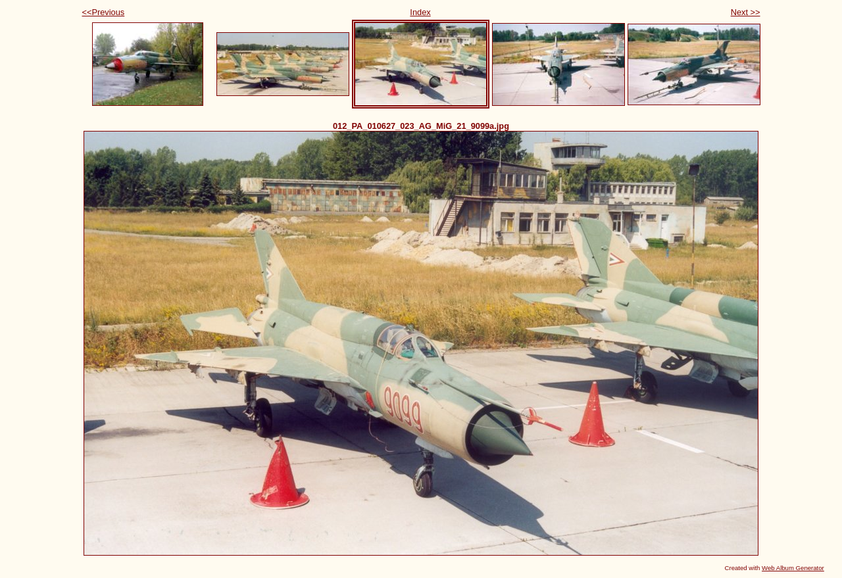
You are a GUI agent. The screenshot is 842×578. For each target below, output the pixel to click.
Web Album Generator (793, 567)
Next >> (745, 12)
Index (420, 12)
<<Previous (103, 12)
